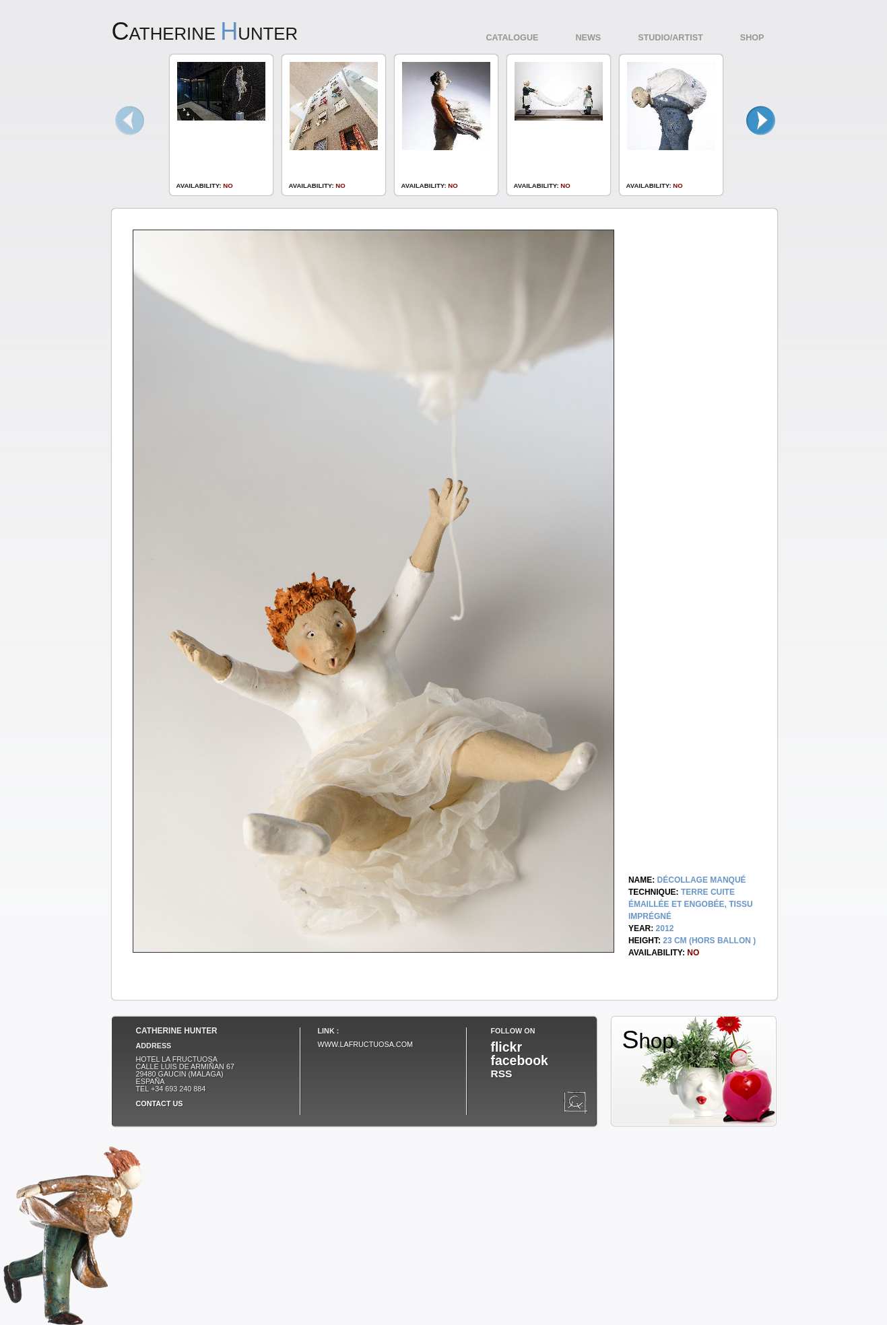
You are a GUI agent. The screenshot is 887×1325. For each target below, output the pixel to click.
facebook (519, 1060)
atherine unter (205, 33)
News (588, 37)
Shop (752, 37)
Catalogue (512, 37)
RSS (502, 1073)
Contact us (159, 1103)
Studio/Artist (670, 37)
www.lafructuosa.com (366, 1044)
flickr (506, 1047)
